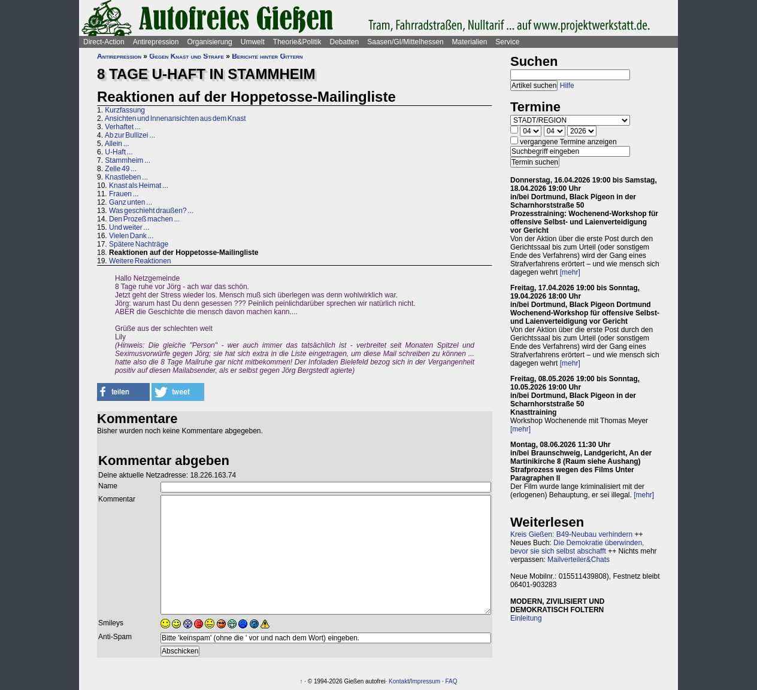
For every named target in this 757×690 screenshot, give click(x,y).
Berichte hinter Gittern (267, 56)
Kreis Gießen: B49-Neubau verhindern (571, 534)
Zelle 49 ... (121, 169)
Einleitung (526, 618)
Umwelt (253, 42)
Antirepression (156, 42)
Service (507, 42)
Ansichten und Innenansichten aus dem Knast (175, 118)
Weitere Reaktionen (140, 261)
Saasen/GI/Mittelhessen (405, 42)
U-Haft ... (118, 152)
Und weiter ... (129, 227)
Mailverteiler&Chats (578, 559)
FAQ (452, 681)
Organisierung (209, 42)
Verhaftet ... (123, 127)
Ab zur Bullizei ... (130, 135)
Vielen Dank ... (131, 236)
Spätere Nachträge (138, 244)
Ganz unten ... (130, 202)
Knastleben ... (126, 177)
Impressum (425, 681)
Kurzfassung (125, 110)
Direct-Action (104, 42)
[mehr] (570, 272)
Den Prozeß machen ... (144, 219)
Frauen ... (124, 194)
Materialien (469, 42)
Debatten (344, 42)
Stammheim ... (127, 160)
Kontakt (399, 681)
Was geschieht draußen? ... (151, 210)
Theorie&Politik (297, 42)
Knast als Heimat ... (138, 185)
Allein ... (117, 143)
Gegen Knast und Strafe (186, 56)
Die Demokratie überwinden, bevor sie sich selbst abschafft (577, 547)
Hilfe (567, 85)
